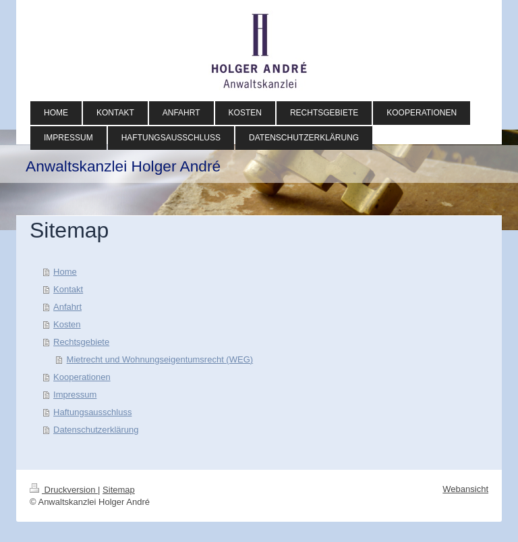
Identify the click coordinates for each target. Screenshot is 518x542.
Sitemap (119, 490)
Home (65, 272)
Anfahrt (67, 307)
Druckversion (64, 490)
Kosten (66, 324)
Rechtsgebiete (81, 342)
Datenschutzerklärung (95, 430)
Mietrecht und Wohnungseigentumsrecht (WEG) (160, 359)
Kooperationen (82, 377)
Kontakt (68, 289)
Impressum (74, 394)
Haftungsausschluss (92, 412)
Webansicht (465, 489)
